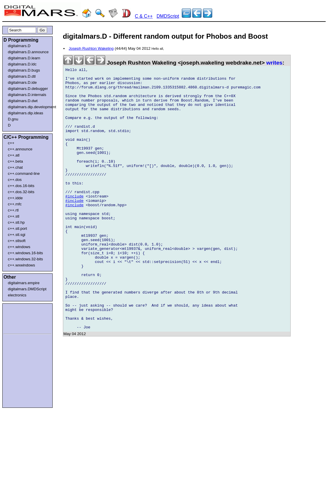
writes (274, 63)
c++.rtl (13, 210)
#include (74, 222)
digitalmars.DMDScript (27, 289)
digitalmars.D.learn (24, 58)
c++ (11, 143)
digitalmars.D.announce (28, 52)
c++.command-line (24, 173)
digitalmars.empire (24, 283)
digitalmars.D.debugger (28, 88)
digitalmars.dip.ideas (25, 113)
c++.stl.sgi (16, 234)
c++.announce (20, 149)
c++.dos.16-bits (21, 186)
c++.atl (13, 155)
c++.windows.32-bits (25, 259)
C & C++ (144, 16)
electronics (17, 295)
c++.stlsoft (17, 241)
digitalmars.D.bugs (24, 70)
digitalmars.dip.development (28, 107)
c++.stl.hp (16, 222)
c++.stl (13, 216)
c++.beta (15, 161)
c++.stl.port (17, 228)
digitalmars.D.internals (27, 94)
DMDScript (168, 16)
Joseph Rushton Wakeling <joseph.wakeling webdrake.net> (164, 63)
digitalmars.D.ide (22, 82)
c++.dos (15, 179)
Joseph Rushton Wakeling (91, 48)
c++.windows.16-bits (25, 253)
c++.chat (15, 167)
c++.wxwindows (21, 265)
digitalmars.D (19, 46)
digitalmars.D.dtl (22, 76)
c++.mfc (15, 204)
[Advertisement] (20, 318)
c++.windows (19, 247)
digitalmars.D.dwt (23, 101)
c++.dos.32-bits (21, 192)
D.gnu (13, 119)
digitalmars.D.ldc (22, 64)
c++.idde (15, 198)
